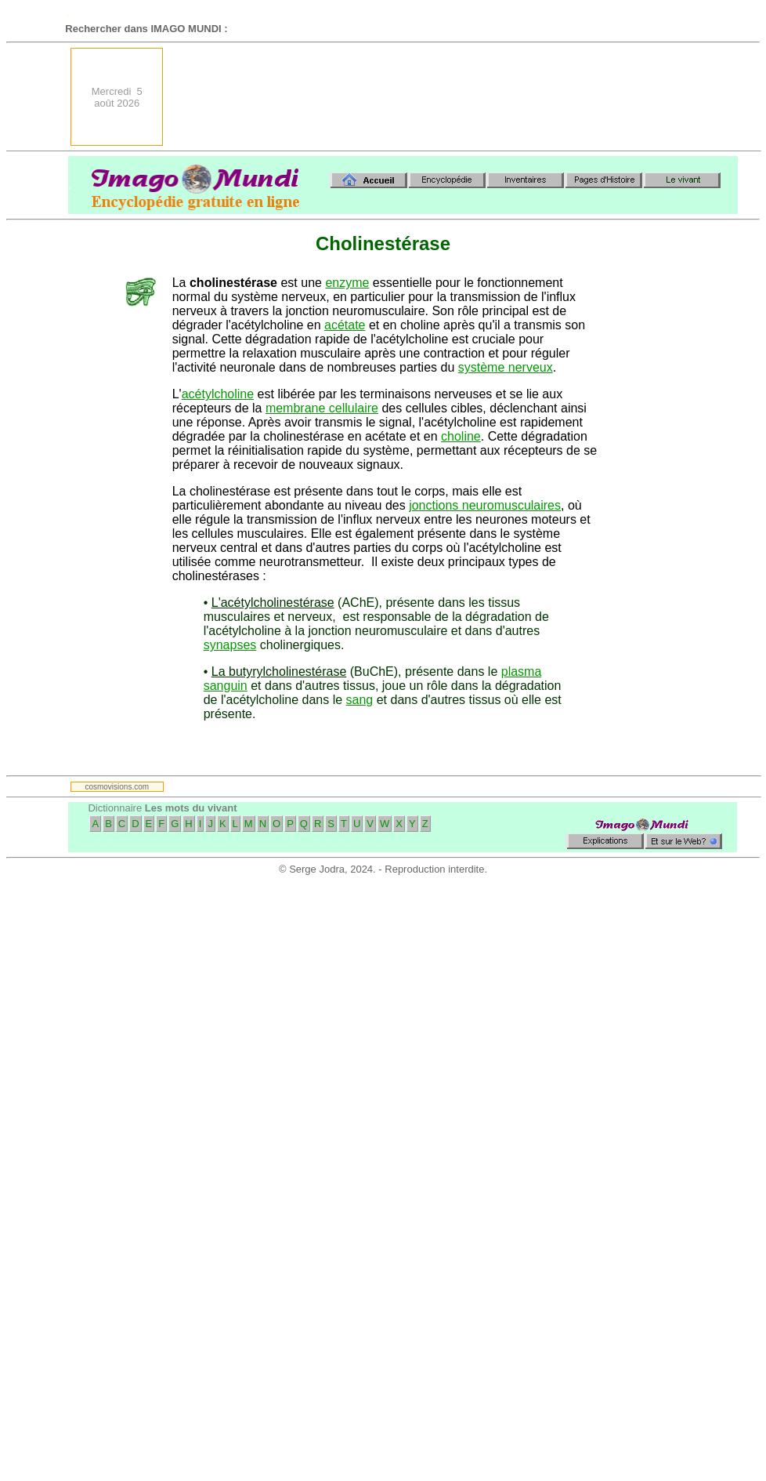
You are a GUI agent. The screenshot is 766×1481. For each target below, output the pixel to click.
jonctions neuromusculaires (485, 505)
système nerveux (505, 367)
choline (461, 436)
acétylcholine (218, 394)
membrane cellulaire (322, 408)
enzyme (347, 282)
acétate (344, 325)
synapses (230, 645)
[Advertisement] (679, 97)
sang (360, 699)
